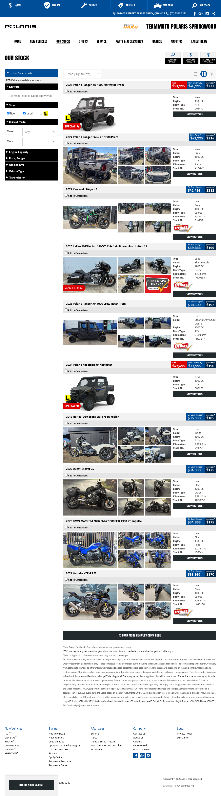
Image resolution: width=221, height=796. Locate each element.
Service (102, 41)
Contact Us (139, 734)
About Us (176, 41)
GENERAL (10, 737)
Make (10, 131)
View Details (195, 114)
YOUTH (9, 741)
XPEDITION (11, 753)
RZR (7, 734)
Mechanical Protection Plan (106, 745)
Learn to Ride (140, 745)
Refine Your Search (19, 73)
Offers (83, 41)
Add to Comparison (78, 91)
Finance (157, 41)
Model (10, 141)
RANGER (10, 749)
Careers (137, 741)
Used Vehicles (56, 741)
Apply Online (56, 757)
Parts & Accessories (129, 41)
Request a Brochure (60, 761)
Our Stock (63, 41)
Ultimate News (141, 749)
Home (17, 41)
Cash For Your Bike (59, 749)
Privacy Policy (184, 734)
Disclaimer (183, 737)
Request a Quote (58, 765)
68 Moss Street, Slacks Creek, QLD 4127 (139, 13)
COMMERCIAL (12, 745)
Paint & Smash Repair (103, 741)
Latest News (199, 41)
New (11, 113)
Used (27, 113)
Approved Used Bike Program (65, 745)
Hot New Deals (57, 734)
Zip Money (96, 749)
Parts (94, 737)
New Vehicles (39, 41)
